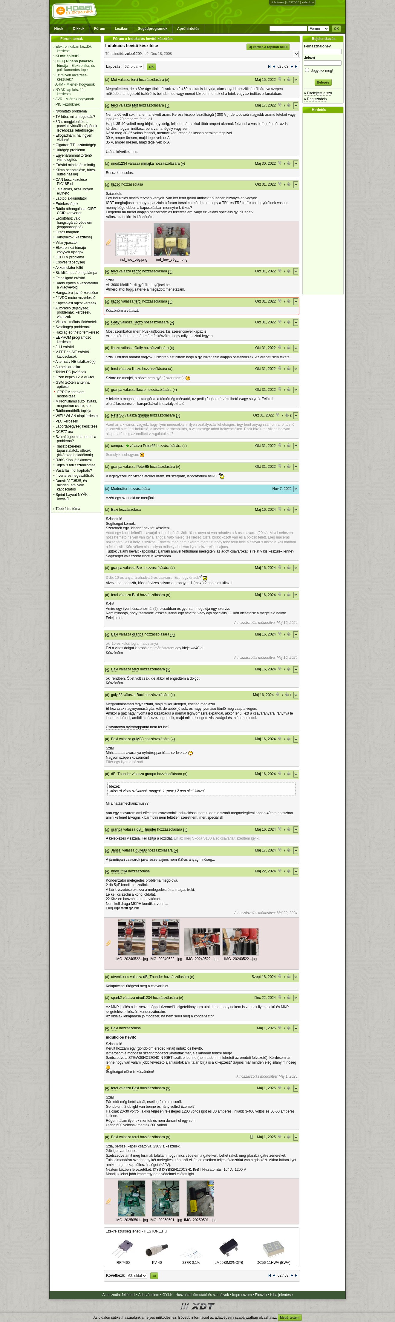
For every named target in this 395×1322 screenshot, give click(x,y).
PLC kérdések (67, 421)
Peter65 (117, 415)
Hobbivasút (277, 2)
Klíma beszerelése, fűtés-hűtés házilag (76, 172)
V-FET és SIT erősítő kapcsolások (72, 354)
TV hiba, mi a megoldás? (75, 117)
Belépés (323, 82)
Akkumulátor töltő (69, 268)
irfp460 (182, 89)
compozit (118, 446)
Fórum (99, 29)
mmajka (147, 163)
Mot (114, 80)
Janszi (116, 850)
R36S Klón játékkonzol (74, 460)
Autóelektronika (67, 367)
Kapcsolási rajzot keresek (76, 303)
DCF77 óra (64, 432)
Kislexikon (307, 2)
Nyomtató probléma (71, 111)
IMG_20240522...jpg (131, 959)
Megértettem (289, 1317)
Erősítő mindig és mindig (75, 165)
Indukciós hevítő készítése (131, 45)
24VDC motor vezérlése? (76, 298)
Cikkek (79, 29)
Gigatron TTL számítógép (76, 145)
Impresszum (242, 1295)
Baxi (114, 509)
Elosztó (261, 1295)
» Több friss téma (66, 509)
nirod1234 (119, 163)
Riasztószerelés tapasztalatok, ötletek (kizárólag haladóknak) (74, 450)
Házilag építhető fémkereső (77, 332)
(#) (107, 80)
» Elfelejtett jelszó (318, 93)
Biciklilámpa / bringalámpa (76, 273)
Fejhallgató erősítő (70, 278)
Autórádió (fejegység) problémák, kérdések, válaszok (73, 312)
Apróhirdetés (188, 29)
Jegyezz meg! (323, 70)
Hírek (58, 29)
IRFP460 (123, 1260)
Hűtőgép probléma (70, 150)
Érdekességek (67, 204)
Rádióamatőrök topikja (73, 411)
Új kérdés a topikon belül (268, 47)
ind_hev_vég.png (133, 259)
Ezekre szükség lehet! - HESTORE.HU (136, 1231)
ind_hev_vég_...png (172, 259)
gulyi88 (117, 695)
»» (154, 1276)
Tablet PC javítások (71, 372)
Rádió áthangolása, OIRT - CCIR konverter (77, 211)
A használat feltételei (118, 1295)
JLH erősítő (65, 347)
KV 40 (157, 1260)
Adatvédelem (148, 1295)
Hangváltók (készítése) (74, 237)
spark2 (116, 998)
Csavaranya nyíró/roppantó (127, 727)
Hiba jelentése (281, 1295)
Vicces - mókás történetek (76, 322)
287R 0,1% (191, 1260)
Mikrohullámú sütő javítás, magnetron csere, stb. (76, 403)
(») (167, 80)
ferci (134, 80)
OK (336, 28)
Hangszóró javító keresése (77, 293)
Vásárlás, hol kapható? (74, 470)
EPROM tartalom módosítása (70, 394)
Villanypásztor (67, 242)
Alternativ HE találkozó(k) (75, 362)
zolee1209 (133, 54)
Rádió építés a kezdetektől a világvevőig (77, 285)
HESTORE (293, 2)
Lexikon (121, 29)
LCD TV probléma (70, 257)
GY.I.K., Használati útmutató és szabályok (196, 1295)
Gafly (115, 322)
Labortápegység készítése (76, 426)
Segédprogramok (153, 29)
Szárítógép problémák (73, 327)
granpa (116, 390)
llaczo (115, 184)
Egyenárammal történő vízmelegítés (74, 157)
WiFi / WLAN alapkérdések (77, 416)
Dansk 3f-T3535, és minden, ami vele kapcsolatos (71, 485)
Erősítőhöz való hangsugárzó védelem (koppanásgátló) (74, 222)
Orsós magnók (67, 232)
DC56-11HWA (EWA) (273, 1260)
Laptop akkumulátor (71, 198)
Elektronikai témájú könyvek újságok (71, 250)
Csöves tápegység (70, 262)
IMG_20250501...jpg (131, 1220)
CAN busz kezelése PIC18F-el (71, 182)
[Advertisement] (324, 204)
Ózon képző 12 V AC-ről (75, 377)
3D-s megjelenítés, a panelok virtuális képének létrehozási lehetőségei (76, 126)
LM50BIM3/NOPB (229, 1260)
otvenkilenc (120, 977)
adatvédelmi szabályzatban (236, 1317)
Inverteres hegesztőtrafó (75, 475)
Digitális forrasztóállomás (75, 465)
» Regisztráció (315, 99)
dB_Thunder (121, 774)
